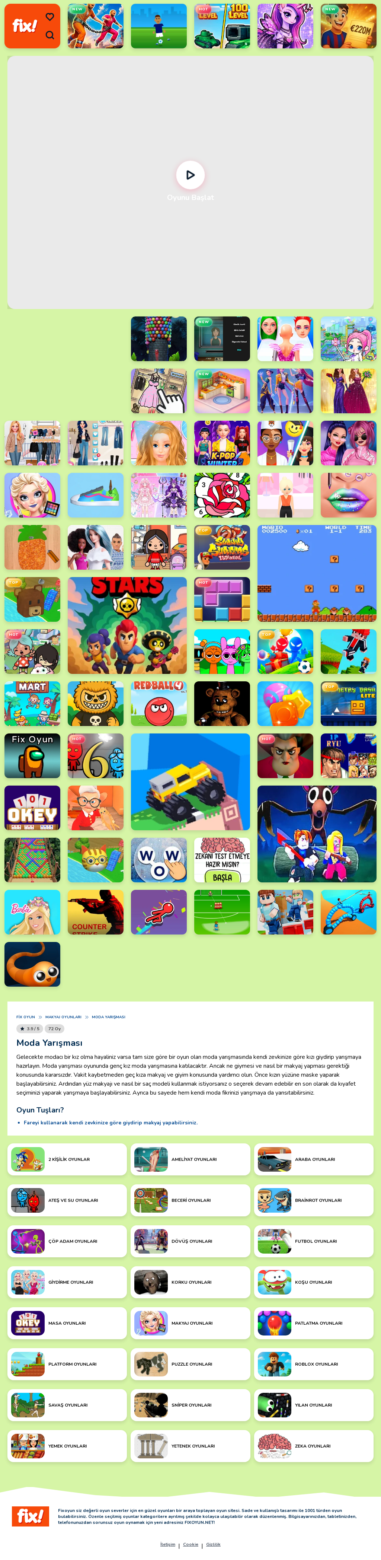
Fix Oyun (25, 1017)
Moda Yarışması (108, 1017)
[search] (49, 35)
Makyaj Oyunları (63, 1017)
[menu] (49, 17)
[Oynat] (191, 175)
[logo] (24, 26)
